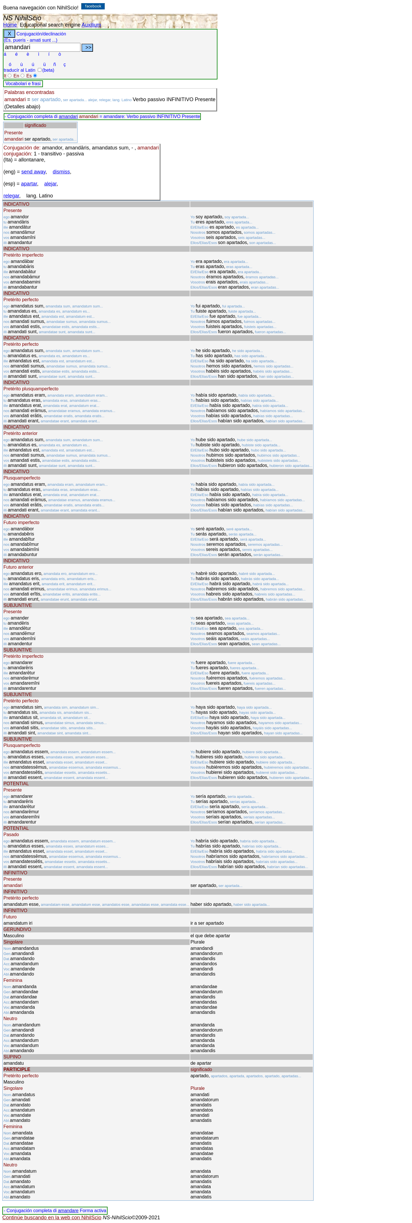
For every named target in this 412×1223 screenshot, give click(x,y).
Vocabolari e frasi (23, 83)
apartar (29, 184)
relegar (11, 196)
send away (33, 172)
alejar (50, 184)
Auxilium (91, 25)
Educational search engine (50, 25)
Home (10, 25)
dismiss (61, 172)
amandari (68, 116)
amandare (68, 1210)
